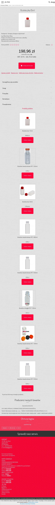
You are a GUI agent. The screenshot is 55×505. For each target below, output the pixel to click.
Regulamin (4, 487)
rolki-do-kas (12, 428)
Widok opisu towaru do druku (26, 73)
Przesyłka (27, 93)
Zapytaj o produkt (5, 73)
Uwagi (27, 87)
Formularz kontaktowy (7, 454)
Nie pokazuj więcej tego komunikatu (27, 503)
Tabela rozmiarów (38, 73)
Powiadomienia (27, 104)
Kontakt (4, 494)
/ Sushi (13, 5)
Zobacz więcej (27, 140)
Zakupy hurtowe (6, 492)
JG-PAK (7, 2)
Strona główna (4, 5)
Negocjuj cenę (14, 73)
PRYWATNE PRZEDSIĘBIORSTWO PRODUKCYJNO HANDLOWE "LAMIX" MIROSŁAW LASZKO (27, 413)
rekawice (5, 428)
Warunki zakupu (5, 491)
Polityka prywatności (7, 489)
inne (19, 428)
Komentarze (27, 98)
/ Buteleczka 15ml (19, 5)
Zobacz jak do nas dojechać (8, 455)
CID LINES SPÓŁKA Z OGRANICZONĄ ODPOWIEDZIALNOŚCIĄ (18, 408)
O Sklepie (4, 486)
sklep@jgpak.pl (8, 447)
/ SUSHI (9, 5)
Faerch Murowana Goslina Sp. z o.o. (11, 411)
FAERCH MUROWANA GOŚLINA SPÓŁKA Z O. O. (34, 411)
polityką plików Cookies (33, 502)
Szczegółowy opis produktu (27, 81)
